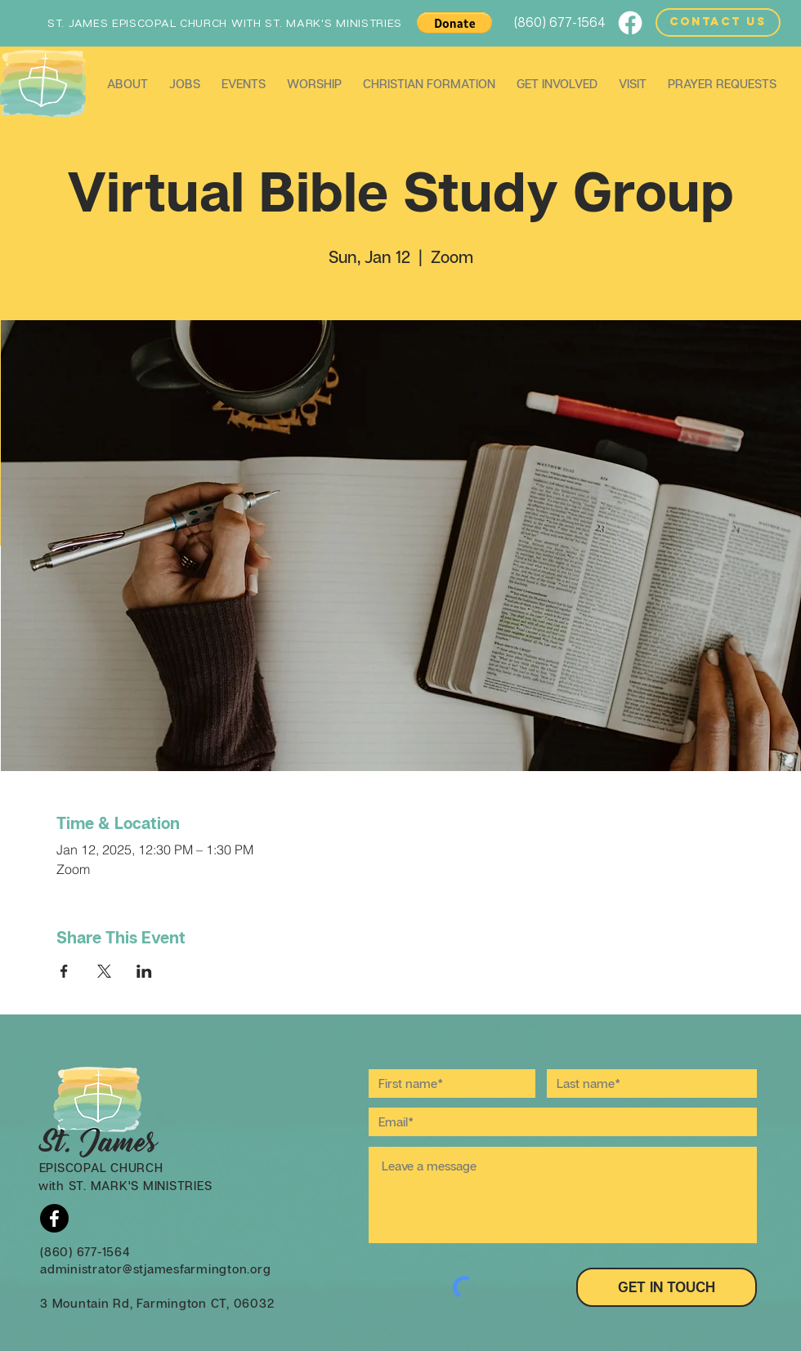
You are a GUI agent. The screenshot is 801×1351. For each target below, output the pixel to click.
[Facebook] (630, 22)
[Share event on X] (104, 971)
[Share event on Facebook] (64, 971)
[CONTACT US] (718, 22)
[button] (454, 22)
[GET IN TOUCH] (666, 1287)
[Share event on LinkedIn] (144, 971)
